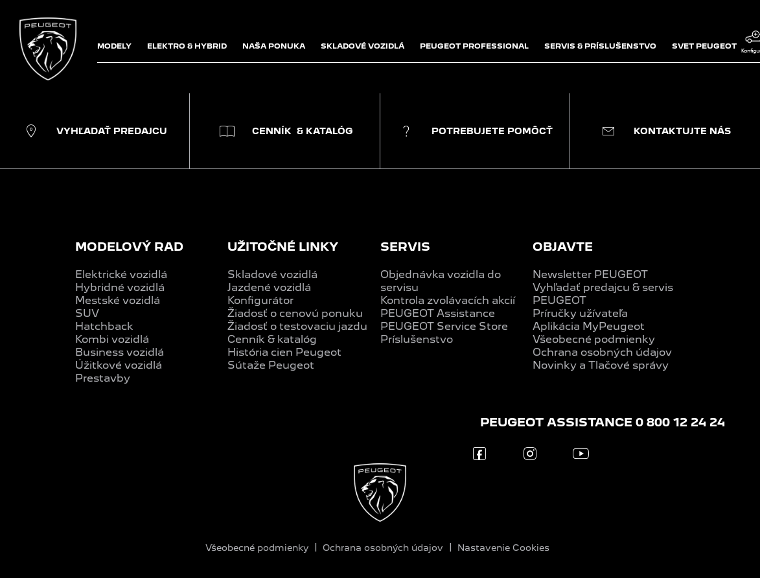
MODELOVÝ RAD (129, 246)
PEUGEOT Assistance (437, 313)
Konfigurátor (260, 300)
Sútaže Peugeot (270, 365)
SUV (87, 313)
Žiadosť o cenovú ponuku (295, 313)
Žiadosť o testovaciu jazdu (297, 326)
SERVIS (405, 246)
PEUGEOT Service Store (444, 326)
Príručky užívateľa (580, 313)
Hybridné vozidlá (120, 287)
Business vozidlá (119, 352)
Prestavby (102, 378)
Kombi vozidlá (112, 339)
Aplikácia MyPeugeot (589, 326)
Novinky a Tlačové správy (601, 365)
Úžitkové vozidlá (118, 365)
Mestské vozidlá (117, 300)
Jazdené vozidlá (269, 287)
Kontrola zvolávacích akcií (447, 300)
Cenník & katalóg (272, 339)
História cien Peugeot (284, 352)
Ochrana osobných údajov (602, 352)
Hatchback (104, 326)
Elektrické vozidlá (121, 274)
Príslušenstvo (416, 339)
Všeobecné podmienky (594, 339)
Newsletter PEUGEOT (590, 274)
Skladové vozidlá (272, 274)
